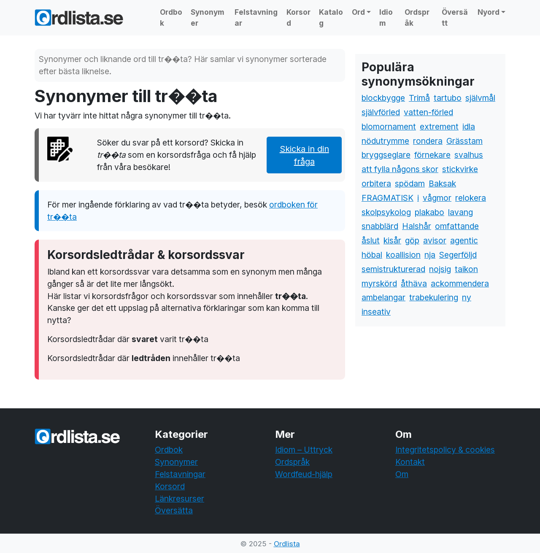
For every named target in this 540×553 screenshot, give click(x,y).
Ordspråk (417, 17)
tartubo (448, 98)
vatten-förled (428, 112)
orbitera (376, 183)
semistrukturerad (393, 269)
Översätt (455, 17)
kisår (392, 240)
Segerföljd (458, 255)
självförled (381, 112)
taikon (466, 269)
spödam (410, 183)
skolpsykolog (386, 212)
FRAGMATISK (387, 198)
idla (468, 126)
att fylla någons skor (400, 169)
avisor (434, 240)
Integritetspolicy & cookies (445, 450)
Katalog (331, 17)
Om (401, 474)
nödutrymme (385, 141)
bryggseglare (386, 155)
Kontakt (410, 462)
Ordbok (171, 17)
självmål (480, 98)
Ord (358, 12)
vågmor (437, 198)
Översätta (174, 510)
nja (429, 255)
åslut (371, 240)
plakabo (429, 212)
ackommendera (460, 283)
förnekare (432, 155)
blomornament (389, 126)
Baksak (442, 183)
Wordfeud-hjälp (303, 474)
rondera (428, 141)
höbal (372, 255)
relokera (470, 198)
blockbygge (383, 98)
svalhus (468, 155)
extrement (439, 126)
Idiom (386, 17)
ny (466, 297)
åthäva (414, 283)
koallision (403, 255)
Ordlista (287, 544)
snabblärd (380, 226)
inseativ (376, 312)
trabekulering (433, 297)
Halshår (416, 226)
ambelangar (383, 297)
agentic (464, 240)
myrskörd (379, 283)
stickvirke (460, 169)
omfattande (457, 226)
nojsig (440, 269)
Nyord (489, 12)
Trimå (419, 98)
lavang (460, 212)
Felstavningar (256, 17)
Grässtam (464, 141)
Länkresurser (179, 499)
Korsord (298, 17)
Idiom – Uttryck (303, 450)
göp (412, 240)
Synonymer (207, 17)
